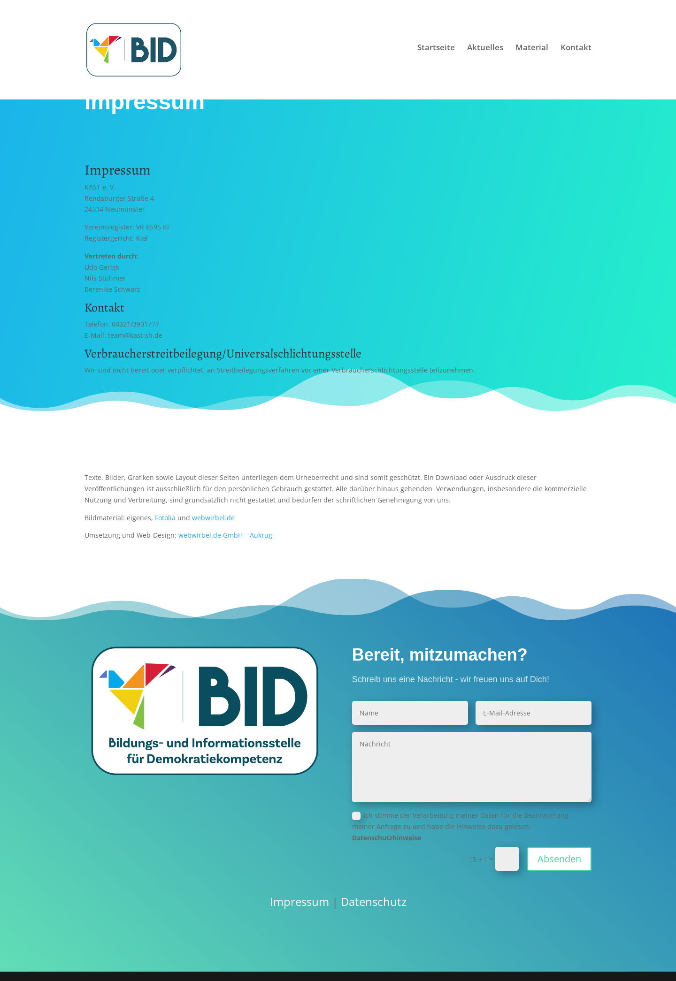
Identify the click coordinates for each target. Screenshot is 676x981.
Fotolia (165, 517)
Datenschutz (374, 901)
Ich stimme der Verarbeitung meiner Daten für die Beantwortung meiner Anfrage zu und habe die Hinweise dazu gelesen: (460, 826)
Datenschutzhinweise (386, 837)
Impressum (299, 901)
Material (531, 53)
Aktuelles (485, 53)
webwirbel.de (213, 517)
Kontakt (576, 53)
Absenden (559, 858)
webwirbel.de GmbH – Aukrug (225, 535)
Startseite (436, 53)
